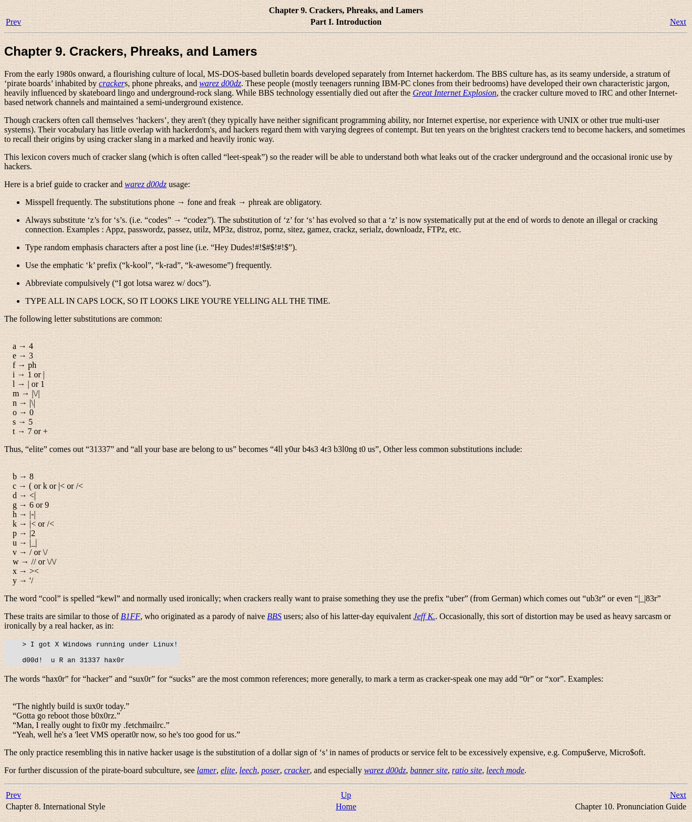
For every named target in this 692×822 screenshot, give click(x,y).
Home (346, 811)
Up (346, 799)
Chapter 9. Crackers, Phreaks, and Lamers (130, 51)
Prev (13, 21)
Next (678, 21)
